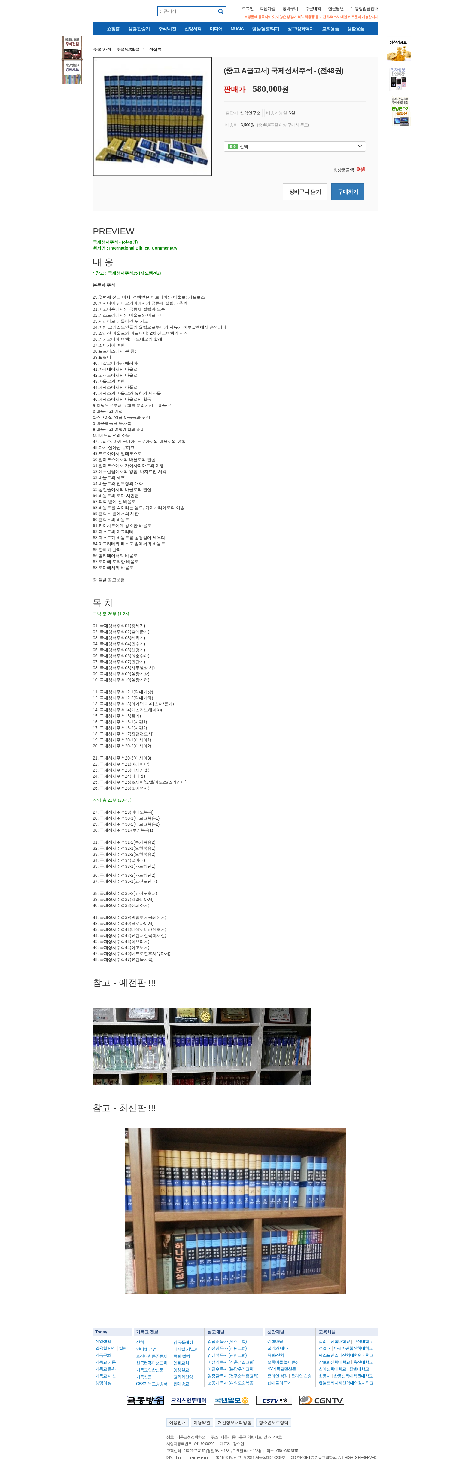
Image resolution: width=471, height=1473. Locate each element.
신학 (140, 1342)
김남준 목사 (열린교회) (227, 1341)
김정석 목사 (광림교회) (227, 1355)
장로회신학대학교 (334, 1362)
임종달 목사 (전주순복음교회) (233, 1375)
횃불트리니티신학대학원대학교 (346, 1382)
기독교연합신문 (149, 1369)
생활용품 (355, 28)
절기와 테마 (277, 1348)
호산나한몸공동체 (151, 1356)
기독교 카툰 (105, 1362)
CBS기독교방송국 (151, 1383)
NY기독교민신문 (281, 1369)
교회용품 (330, 28)
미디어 (216, 28)
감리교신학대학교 (334, 1341)
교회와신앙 (183, 1376)
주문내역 (313, 8)
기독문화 (103, 1355)
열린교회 (181, 1363)
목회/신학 (275, 1355)
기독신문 (144, 1376)
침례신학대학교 (332, 1369)
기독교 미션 (105, 1375)
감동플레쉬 (183, 1342)
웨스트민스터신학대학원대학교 (346, 1355)
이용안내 (177, 1422)
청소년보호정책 (273, 1422)
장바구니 (290, 8)
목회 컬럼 (181, 1356)
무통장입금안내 (364, 8)
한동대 (324, 1375)
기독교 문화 (105, 1369)
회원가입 (267, 8)
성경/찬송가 (139, 28)
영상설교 (181, 1369)
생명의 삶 (103, 1382)
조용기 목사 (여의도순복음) (231, 1382)
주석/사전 (167, 28)
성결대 (324, 1348)
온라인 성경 (277, 1375)
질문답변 (336, 8)
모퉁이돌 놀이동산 (283, 1362)
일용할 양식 (105, 1348)
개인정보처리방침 (234, 1422)
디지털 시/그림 (186, 1349)
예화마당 (275, 1341)
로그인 (248, 8)
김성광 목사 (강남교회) (227, 1348)
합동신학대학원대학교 (353, 1375)
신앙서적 (192, 28)
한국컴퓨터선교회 (151, 1363)
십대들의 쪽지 (279, 1382)
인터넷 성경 (146, 1349)
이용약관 (201, 1422)
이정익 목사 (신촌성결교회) (231, 1362)
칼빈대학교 (359, 1369)
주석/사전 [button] (102, 49)
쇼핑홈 (113, 28)
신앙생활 (103, 1341)
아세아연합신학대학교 (353, 1348)
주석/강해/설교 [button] (130, 49)
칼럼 (123, 1348)
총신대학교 (363, 1362)
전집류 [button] (155, 49)
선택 (295, 146)
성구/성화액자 (300, 28)
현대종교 (181, 1383)
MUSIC (237, 28)
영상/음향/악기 (265, 28)
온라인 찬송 (301, 1375)
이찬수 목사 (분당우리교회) (231, 1369)
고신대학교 (363, 1341)
